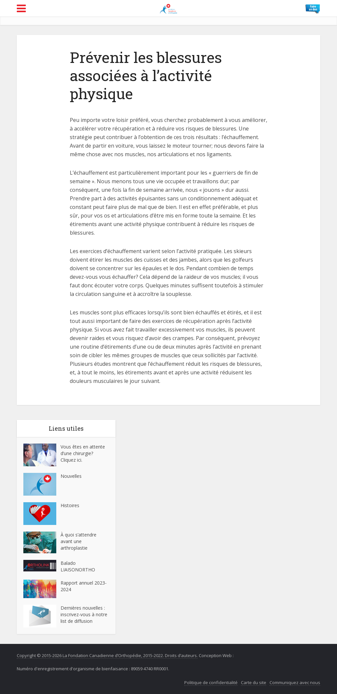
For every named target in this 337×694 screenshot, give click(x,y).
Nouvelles (71, 476)
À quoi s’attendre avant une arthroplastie (78, 541)
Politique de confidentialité (211, 682)
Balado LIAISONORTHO (78, 566)
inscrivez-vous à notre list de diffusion (84, 617)
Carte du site (253, 682)
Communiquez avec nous (295, 682)
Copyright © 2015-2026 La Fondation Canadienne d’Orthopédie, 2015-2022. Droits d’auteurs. (107, 655)
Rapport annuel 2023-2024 (84, 586)
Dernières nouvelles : (83, 608)
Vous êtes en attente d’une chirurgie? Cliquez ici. (83, 453)
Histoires (70, 505)
